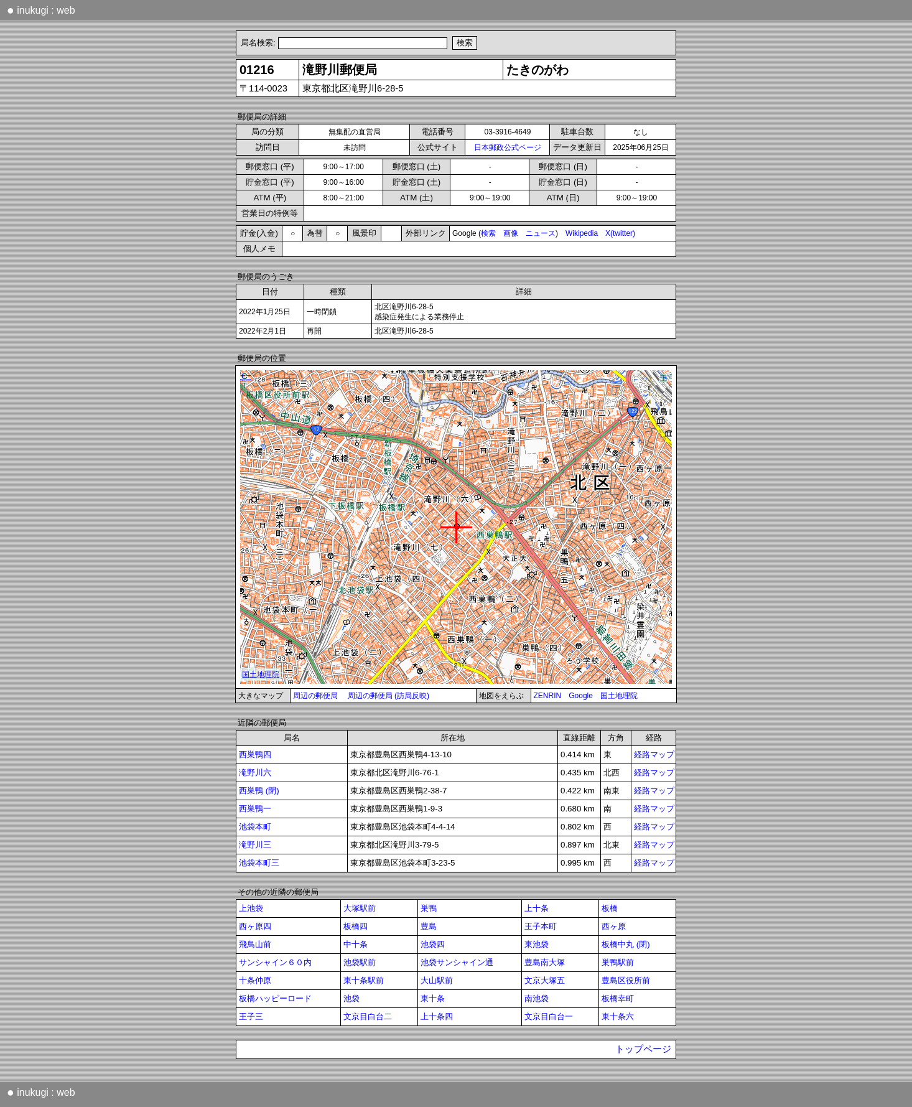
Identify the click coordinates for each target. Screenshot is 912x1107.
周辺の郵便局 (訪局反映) (388, 695)
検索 (488, 233)
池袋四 (433, 944)
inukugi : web (41, 10)
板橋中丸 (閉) (626, 944)
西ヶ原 (614, 926)
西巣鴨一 (255, 808)
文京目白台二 (367, 1016)
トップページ (643, 1049)
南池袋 (536, 998)
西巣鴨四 (255, 754)
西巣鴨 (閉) (259, 790)
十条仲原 (255, 980)
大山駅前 (437, 980)
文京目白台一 (548, 1016)
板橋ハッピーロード (275, 998)
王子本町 (540, 926)
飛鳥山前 (255, 944)
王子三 (251, 1016)
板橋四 (355, 926)
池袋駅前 (359, 962)
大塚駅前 (359, 908)
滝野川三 (255, 844)
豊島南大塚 (544, 962)
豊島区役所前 (626, 980)
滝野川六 (255, 772)
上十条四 (437, 1016)
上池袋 (251, 908)
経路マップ (654, 754)
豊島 (429, 926)
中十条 (355, 944)
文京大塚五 (544, 980)
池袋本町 (255, 826)
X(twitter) (620, 233)
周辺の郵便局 (315, 695)
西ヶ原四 (255, 926)
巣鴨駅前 (618, 962)
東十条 (433, 998)
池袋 (351, 998)
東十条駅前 (363, 980)
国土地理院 (619, 695)
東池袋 (536, 944)
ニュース (541, 233)
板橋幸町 (618, 998)
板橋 (610, 908)
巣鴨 (429, 908)
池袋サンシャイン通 (457, 962)
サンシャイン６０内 (275, 962)
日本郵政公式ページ (507, 147)
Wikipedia (581, 233)
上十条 (536, 908)
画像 (510, 233)
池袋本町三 (259, 862)
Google (581, 695)
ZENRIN (548, 695)
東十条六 (618, 1016)
